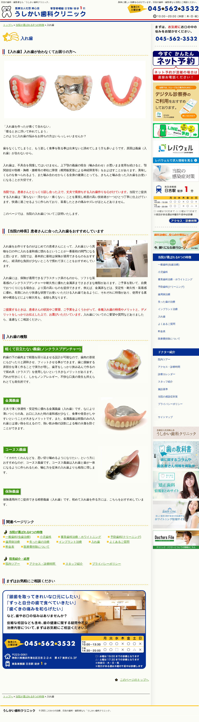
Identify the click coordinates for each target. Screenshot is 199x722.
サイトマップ (165, 417)
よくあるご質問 (119, 541)
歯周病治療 (13, 541)
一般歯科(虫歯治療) (18, 536)
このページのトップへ (134, 679)
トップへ (8, 25)
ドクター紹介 (166, 352)
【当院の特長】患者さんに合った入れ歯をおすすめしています (55, 231)
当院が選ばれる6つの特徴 (30, 25)
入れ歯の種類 (16, 337)
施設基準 (163, 389)
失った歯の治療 (39, 541)
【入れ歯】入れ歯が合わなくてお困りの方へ (41, 52)
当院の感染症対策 (168, 396)
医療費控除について (36, 546)
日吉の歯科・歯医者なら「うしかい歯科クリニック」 (25, 2)
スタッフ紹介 (74, 563)
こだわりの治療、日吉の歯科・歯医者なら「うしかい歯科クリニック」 (79, 710)
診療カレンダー (166, 374)
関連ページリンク (20, 522)
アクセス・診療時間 (42, 563)
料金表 (10, 546)
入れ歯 (95, 541)
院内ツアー (13, 563)
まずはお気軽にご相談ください (30, 581)
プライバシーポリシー (106, 563)
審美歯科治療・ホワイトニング (81, 536)
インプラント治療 (70, 541)
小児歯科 (45, 536)
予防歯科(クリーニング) (125, 536)
